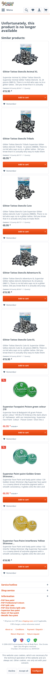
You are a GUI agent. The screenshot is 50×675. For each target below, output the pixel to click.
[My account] (39, 10)
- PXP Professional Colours (12, 603)
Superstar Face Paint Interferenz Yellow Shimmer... (24, 542)
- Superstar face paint (10, 610)
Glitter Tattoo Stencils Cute (17, 205)
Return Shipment (17, 634)
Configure (36, 671)
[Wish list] (32, 10)
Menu (7, 9)
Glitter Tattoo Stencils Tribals (18, 138)
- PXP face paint (7, 600)
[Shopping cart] (45, 10)
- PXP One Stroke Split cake (12, 608)
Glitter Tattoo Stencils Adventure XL (22, 272)
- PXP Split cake (7, 605)
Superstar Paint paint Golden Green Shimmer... (22, 475)
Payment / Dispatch (35, 629)
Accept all (23, 671)
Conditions (19, 629)
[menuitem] (7, 10)
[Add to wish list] (9, 104)
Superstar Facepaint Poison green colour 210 (24, 408)
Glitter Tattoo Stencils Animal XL (20, 71)
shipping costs (28, 621)
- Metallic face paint (9, 615)
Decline (11, 671)
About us (9, 629)
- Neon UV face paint (9, 613)
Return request (33, 634)
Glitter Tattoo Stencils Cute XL (19, 339)
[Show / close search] (26, 10)
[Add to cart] (25, 97)
